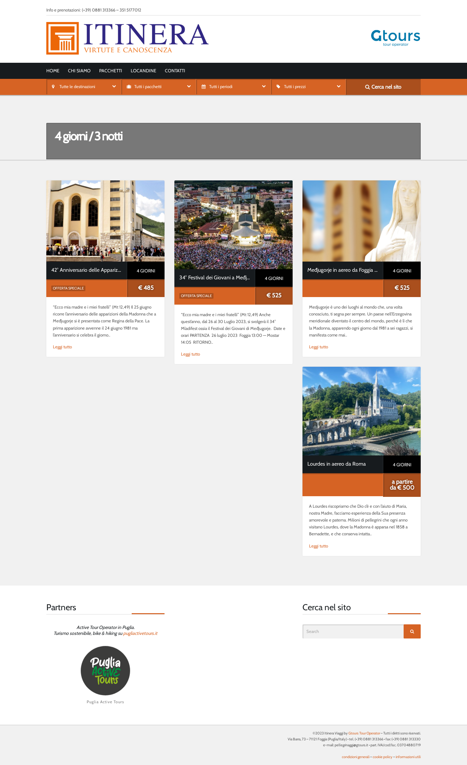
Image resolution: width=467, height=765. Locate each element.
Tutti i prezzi (295, 86)
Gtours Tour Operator (364, 733)
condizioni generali (355, 756)
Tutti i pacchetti (148, 86)
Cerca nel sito (383, 87)
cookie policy (382, 756)
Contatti (175, 71)
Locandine (143, 71)
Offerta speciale (68, 288)
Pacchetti (110, 71)
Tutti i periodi (221, 86)
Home (52, 71)
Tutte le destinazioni (77, 86)
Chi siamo (79, 71)
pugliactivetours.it (140, 633)
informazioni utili (408, 756)
